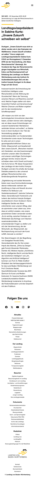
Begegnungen (17, 327)
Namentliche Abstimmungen (17, 332)
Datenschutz (17, 466)
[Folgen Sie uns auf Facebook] (6, 307)
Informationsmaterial (17, 426)
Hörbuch (17, 441)
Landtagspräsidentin (17, 352)
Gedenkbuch (17, 388)
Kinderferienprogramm (17, 385)
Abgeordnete (18, 347)
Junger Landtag (17, 395)
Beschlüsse (17, 329)
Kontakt (17, 464)
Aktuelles (17, 315)
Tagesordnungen (17, 325)
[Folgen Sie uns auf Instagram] (23, 307)
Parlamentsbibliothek (17, 419)
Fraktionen (17, 354)
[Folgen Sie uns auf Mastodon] (29, 307)
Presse (17, 336)
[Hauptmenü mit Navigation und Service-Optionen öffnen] (32, 5)
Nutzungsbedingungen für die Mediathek (17, 444)
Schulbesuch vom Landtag (17, 381)
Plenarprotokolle (17, 412)
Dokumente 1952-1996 (17, 417)
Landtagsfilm (17, 439)
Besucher (17, 373)
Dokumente (17, 402)
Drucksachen (17, 407)
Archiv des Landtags (17, 421)
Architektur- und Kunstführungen (17, 383)
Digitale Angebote (17, 376)
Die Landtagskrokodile (17, 397)
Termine (17, 322)
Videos (17, 434)
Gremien (17, 356)
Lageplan (17, 392)
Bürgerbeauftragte (17, 361)
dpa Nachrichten (17, 334)
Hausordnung (17, 390)
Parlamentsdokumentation (17, 405)
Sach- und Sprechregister (17, 414)
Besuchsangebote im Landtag (17, 378)
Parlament (17, 349)
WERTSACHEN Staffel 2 (17, 320)
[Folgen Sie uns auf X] (12, 307)
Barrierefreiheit (17, 469)
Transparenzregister (17, 366)
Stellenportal (17, 339)
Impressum (17, 471)
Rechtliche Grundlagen (18, 424)
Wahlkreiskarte (17, 368)
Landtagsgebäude (17, 358)
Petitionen (17, 363)
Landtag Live (17, 437)
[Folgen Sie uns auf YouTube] (17, 307)
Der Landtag (17, 344)
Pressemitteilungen (17, 318)
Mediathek (17, 431)
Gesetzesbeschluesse (17, 410)
